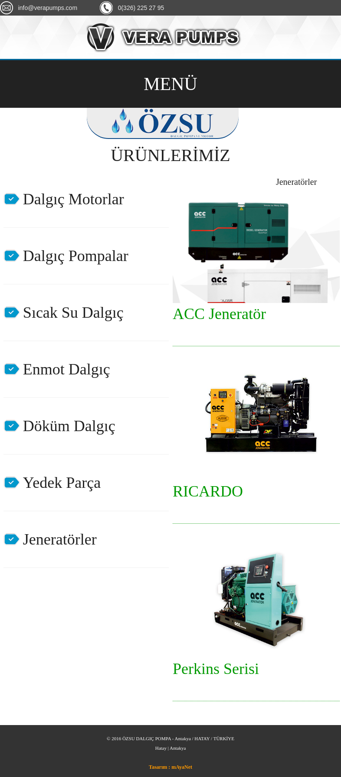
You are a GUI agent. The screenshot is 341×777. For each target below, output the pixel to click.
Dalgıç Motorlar (73, 199)
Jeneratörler (60, 539)
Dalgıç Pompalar (75, 255)
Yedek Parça (62, 482)
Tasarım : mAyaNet (170, 767)
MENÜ (170, 84)
